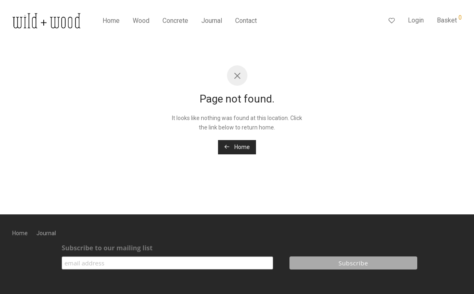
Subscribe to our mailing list (107, 247)
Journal (211, 20)
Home (111, 20)
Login (416, 20)
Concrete (175, 20)
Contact (246, 20)
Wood (141, 20)
